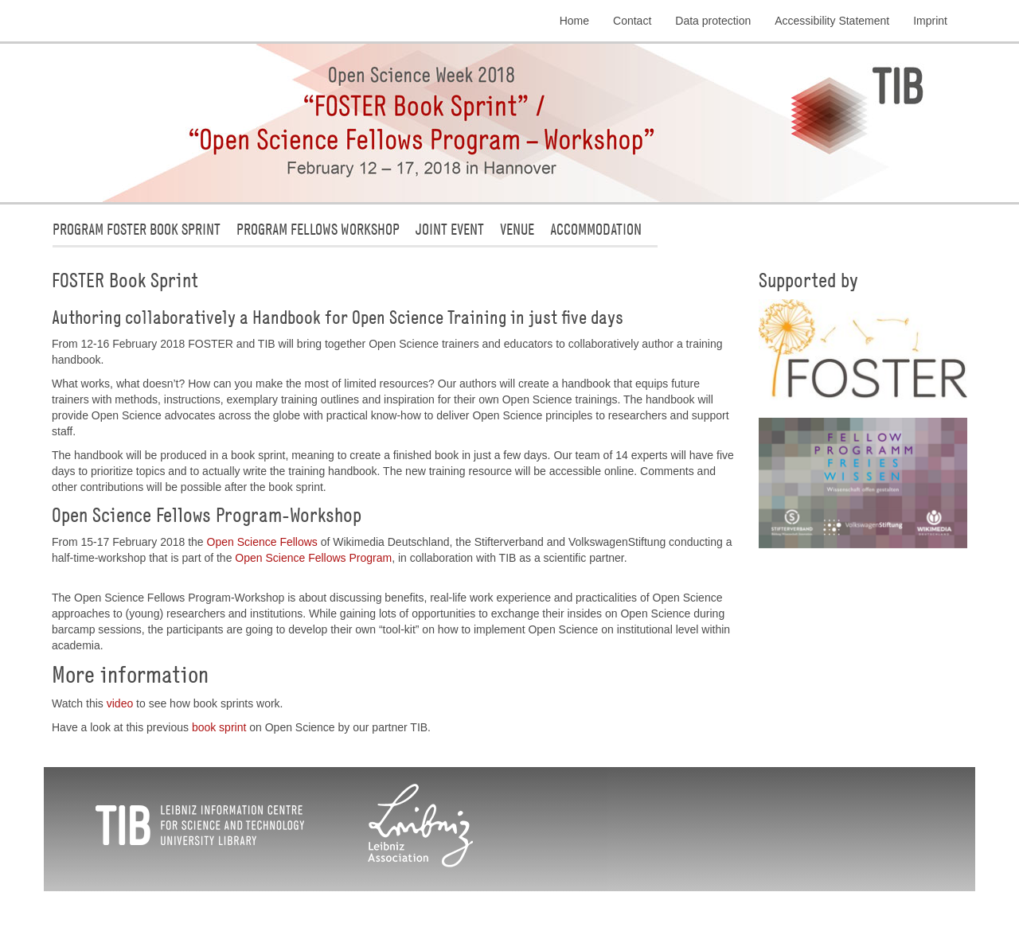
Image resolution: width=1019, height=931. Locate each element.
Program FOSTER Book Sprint (137, 229)
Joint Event (450, 229)
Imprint (930, 20)
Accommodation (596, 229)
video (120, 703)
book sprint (219, 727)
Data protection (713, 20)
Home (574, 20)
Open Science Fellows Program (313, 557)
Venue (517, 229)
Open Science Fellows (262, 542)
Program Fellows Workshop (318, 229)
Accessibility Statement (832, 20)
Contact (632, 20)
